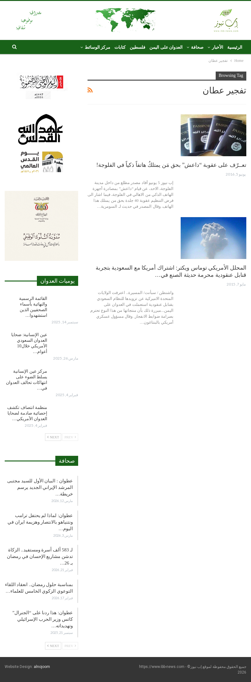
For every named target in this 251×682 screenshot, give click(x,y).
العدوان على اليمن (166, 47)
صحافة (197, 47)
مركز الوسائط (98, 47)
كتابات (120, 47)
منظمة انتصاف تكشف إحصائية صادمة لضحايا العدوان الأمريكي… (27, 413)
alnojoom (42, 667)
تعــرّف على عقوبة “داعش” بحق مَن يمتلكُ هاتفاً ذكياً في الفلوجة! (171, 165)
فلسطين (137, 47)
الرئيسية (234, 47)
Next (53, 437)
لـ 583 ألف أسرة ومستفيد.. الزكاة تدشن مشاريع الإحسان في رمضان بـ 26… (40, 556)
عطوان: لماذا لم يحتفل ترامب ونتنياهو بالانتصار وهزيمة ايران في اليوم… (40, 522)
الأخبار (217, 47)
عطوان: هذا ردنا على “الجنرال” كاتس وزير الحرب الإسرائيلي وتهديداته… (43, 619)
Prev (70, 437)
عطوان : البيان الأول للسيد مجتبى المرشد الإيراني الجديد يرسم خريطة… (40, 487)
